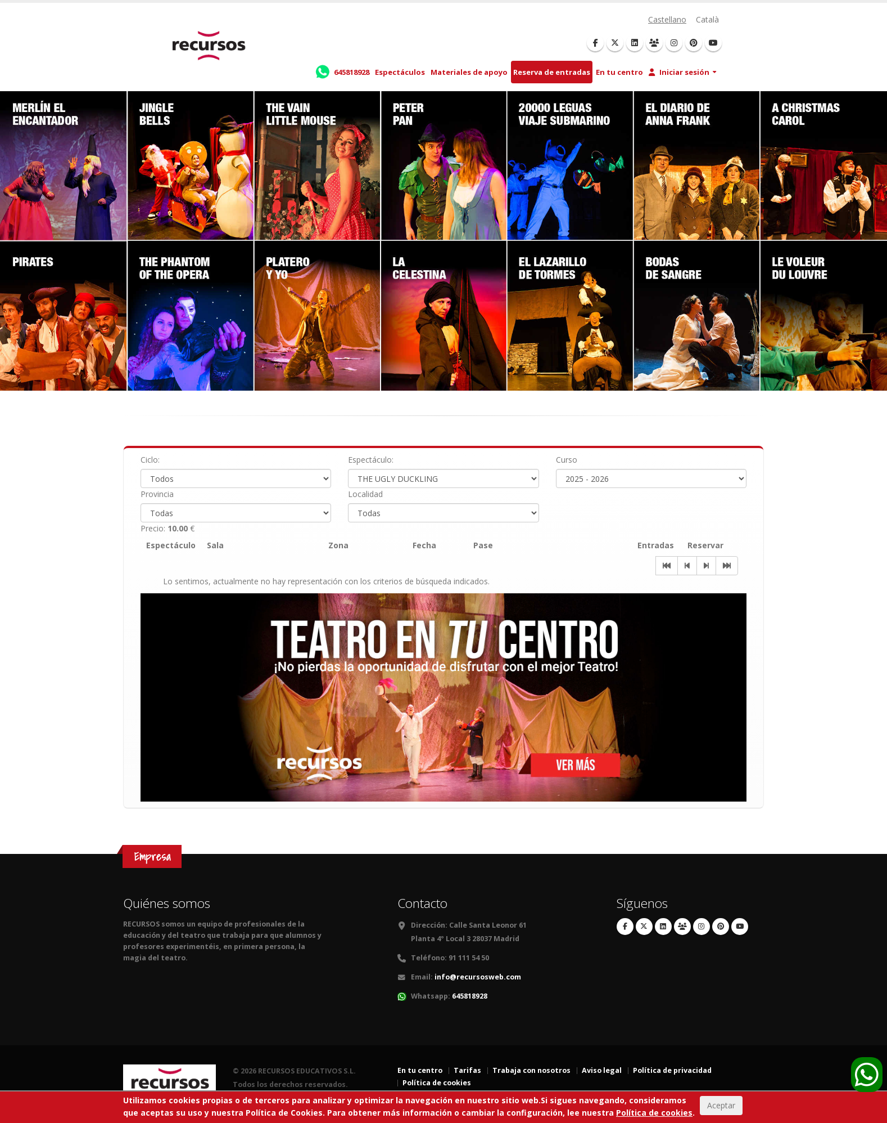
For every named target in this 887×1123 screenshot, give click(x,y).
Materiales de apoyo (469, 72)
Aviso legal (602, 1070)
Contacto (422, 903)
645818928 (469, 996)
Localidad (365, 494)
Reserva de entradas (551, 72)
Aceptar (721, 1105)
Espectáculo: (370, 459)
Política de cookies (436, 1083)
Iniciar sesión (679, 72)
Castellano (667, 19)
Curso (566, 459)
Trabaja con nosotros (531, 1070)
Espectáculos (400, 72)
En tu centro (619, 72)
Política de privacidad (672, 1070)
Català (707, 19)
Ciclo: (150, 459)
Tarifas (467, 1070)
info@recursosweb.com (478, 977)
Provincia (157, 494)
